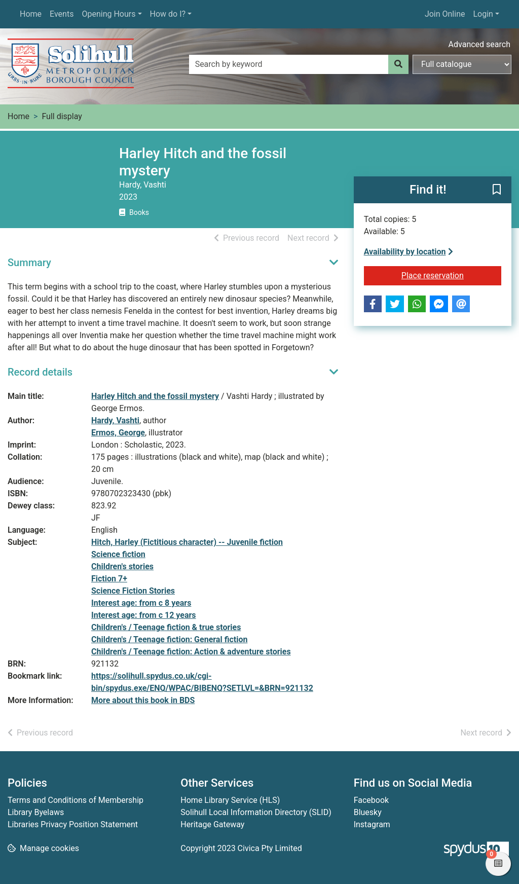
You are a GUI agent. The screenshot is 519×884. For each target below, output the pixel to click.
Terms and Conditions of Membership (75, 800)
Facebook (371, 800)
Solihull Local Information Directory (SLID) (255, 812)
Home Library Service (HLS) (230, 800)
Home (31, 14)
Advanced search (479, 44)
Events (61, 14)
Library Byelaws (36, 812)
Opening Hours (108, 14)
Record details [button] (40, 372)
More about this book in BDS (143, 700)
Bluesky (368, 812)
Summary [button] (29, 262)
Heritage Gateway (212, 824)
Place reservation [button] (451, 274)
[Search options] (462, 64)
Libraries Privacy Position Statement (73, 824)
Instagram (372, 824)
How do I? (168, 14)
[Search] (398, 64)
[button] (496, 190)
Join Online (445, 14)
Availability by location (408, 251)
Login (483, 14)
